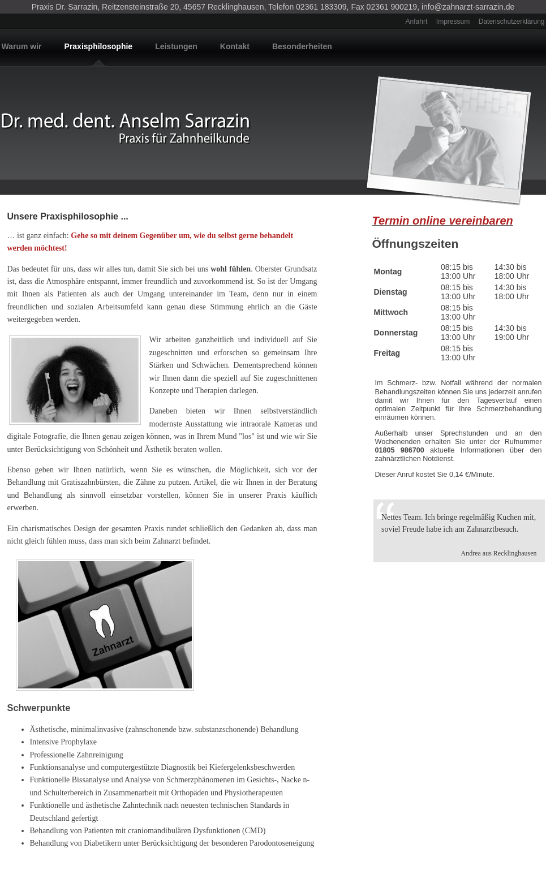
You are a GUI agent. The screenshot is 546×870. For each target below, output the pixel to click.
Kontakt (235, 46)
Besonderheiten (302, 46)
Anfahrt (417, 21)
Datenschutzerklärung (512, 21)
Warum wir (22, 46)
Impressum (453, 21)
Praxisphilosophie (99, 46)
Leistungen (176, 46)
